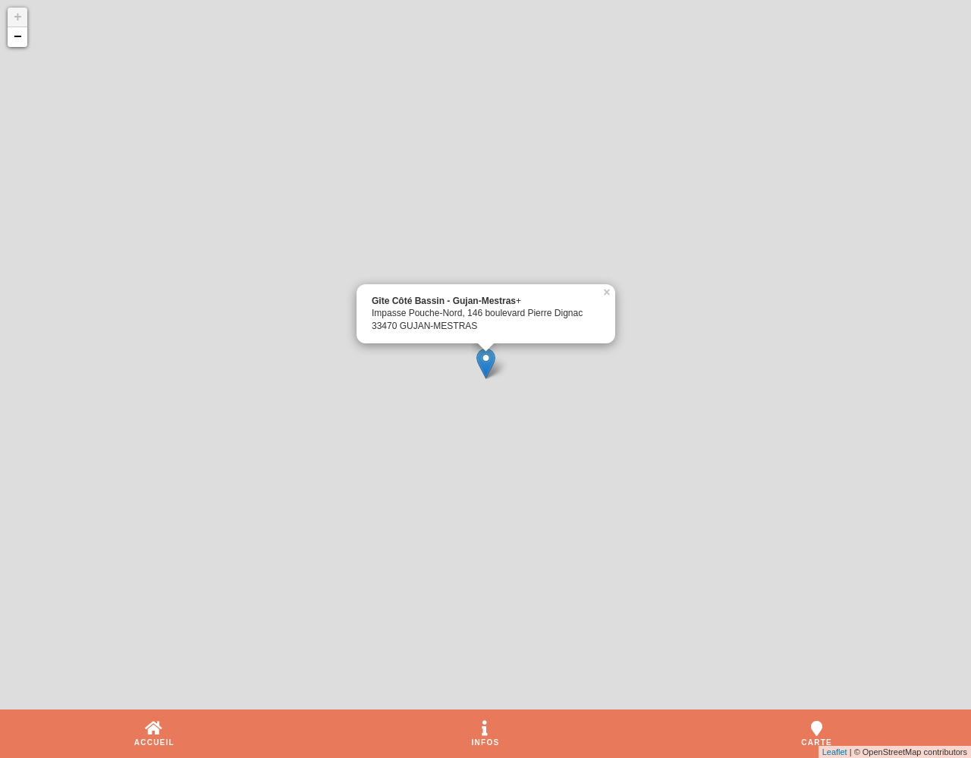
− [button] (18, 37)
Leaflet (834, 751)
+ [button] (18, 17)
